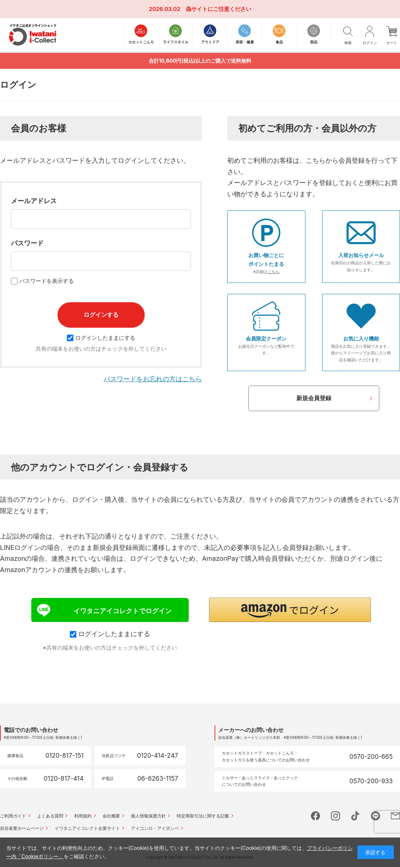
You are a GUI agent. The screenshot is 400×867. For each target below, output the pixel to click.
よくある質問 (50, 816)
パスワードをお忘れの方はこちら (153, 379)
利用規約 (83, 816)
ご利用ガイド (13, 816)
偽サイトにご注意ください (218, 8)
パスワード (27, 243)
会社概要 (111, 816)
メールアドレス (34, 201)
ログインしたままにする (101, 337)
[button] (290, 610)
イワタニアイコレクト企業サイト (87, 828)
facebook (315, 815)
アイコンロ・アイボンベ (155, 828)
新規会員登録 (313, 398)
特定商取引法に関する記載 (203, 816)
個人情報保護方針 (148, 816)
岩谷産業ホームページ (22, 828)
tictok (355, 815)
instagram (335, 815)
